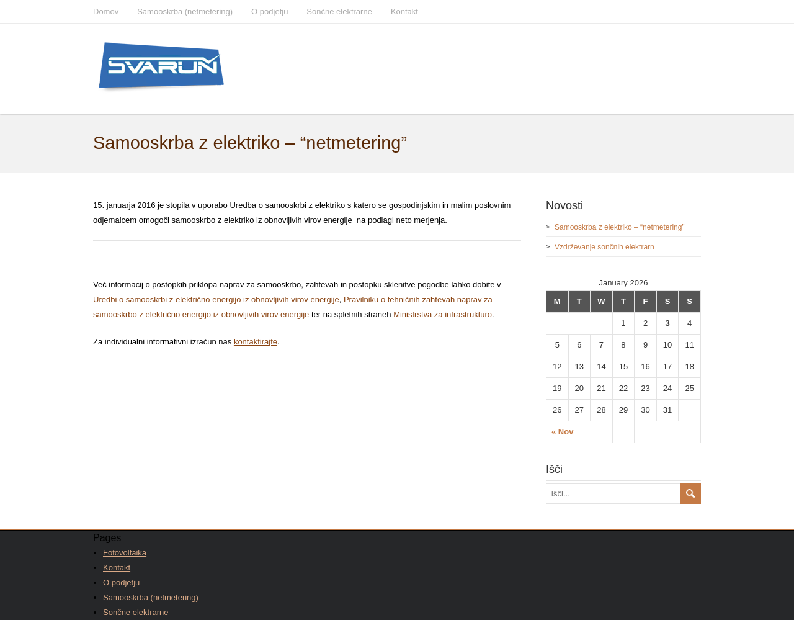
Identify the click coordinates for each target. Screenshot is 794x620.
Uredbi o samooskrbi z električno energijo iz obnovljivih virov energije (216, 299)
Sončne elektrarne (339, 11)
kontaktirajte (255, 341)
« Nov (562, 431)
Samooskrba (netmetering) (185, 11)
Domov (105, 11)
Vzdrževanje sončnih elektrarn (604, 247)
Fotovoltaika (124, 552)
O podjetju (269, 11)
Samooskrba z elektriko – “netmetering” (619, 227)
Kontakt (404, 11)
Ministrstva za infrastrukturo (442, 314)
